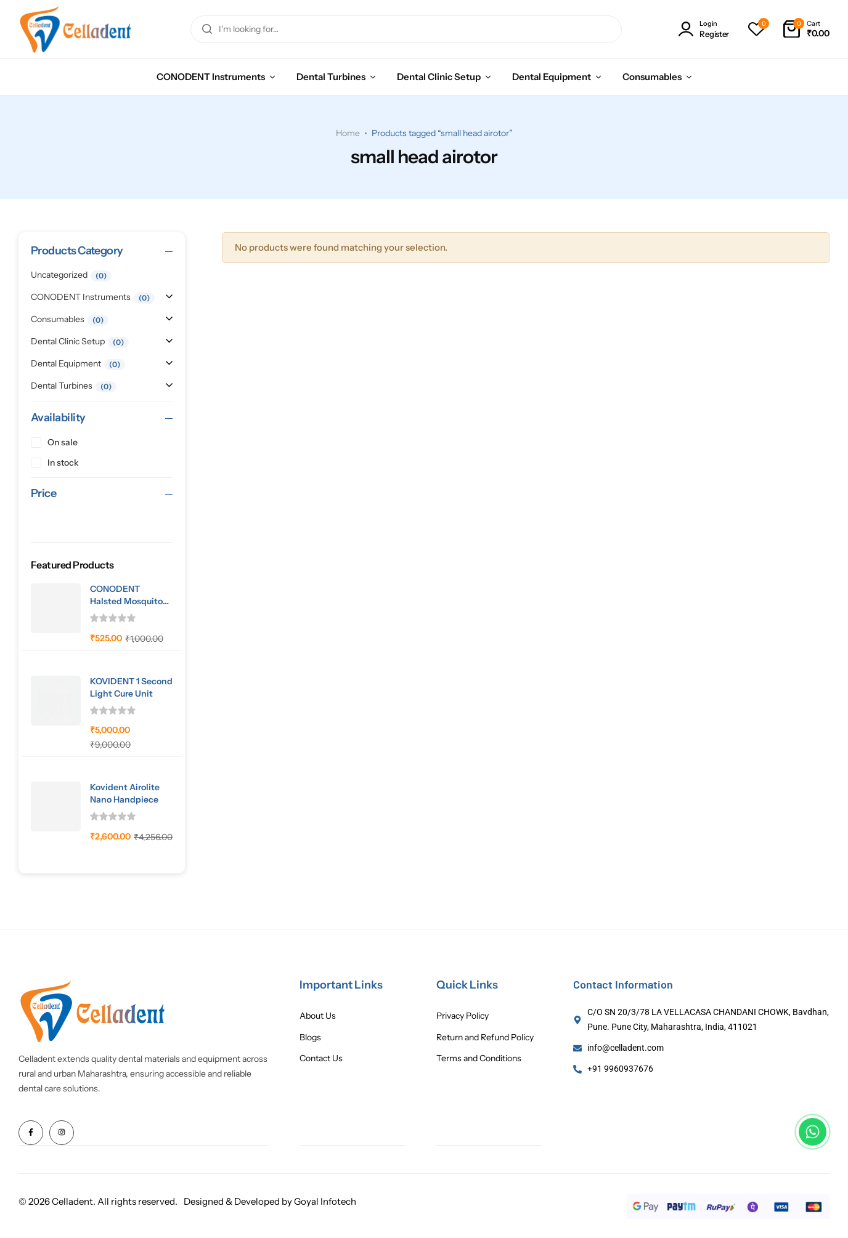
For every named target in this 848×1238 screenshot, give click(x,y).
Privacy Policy (462, 1016)
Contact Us (321, 1058)
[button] (756, 29)
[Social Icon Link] (30, 1132)
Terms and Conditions (478, 1058)
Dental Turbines (330, 77)
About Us (318, 1016)
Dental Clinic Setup (439, 77)
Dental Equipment (551, 77)
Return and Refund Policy (485, 1037)
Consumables (652, 77)
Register (714, 34)
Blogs (310, 1037)
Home (348, 133)
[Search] (207, 29)
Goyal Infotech (325, 1201)
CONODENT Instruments (211, 77)
